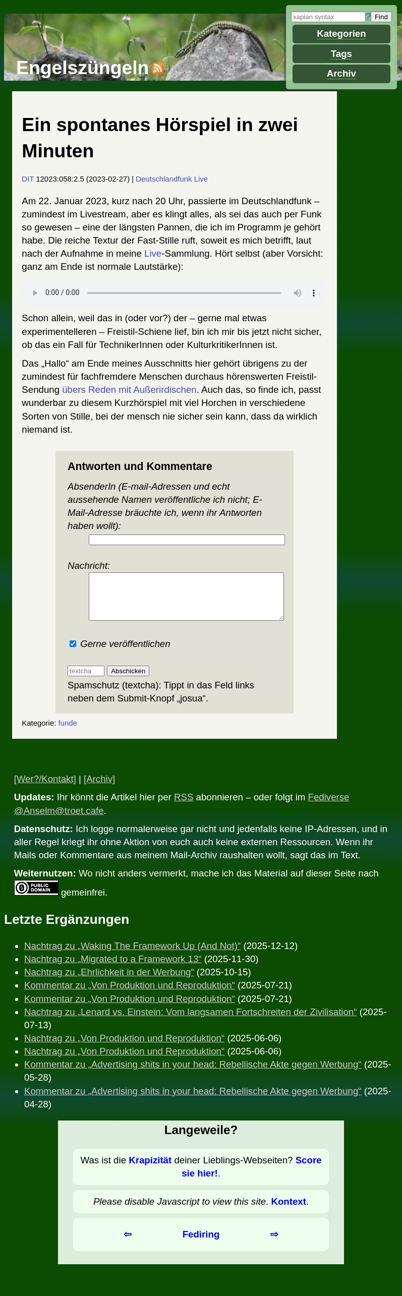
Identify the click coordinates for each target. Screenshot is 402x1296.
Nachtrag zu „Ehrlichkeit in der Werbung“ (109, 981)
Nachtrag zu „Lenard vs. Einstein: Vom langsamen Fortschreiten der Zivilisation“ (190, 1021)
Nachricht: (174, 595)
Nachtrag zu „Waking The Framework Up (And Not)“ (132, 955)
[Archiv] (99, 788)
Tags (341, 53)
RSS (183, 806)
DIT (28, 178)
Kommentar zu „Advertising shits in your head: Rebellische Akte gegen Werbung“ (193, 1073)
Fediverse (329, 806)
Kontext (288, 1210)
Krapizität (150, 1169)
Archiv (341, 73)
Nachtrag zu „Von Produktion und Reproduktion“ (124, 1047)
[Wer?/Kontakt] (45, 788)
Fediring (201, 1243)
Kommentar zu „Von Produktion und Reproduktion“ (129, 994)
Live (201, 178)
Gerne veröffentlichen (120, 652)
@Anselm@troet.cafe (59, 819)
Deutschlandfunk (164, 178)
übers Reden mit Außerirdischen (129, 389)
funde (68, 732)
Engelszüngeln (82, 67)
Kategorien (341, 33)
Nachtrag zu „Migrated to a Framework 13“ (113, 968)
